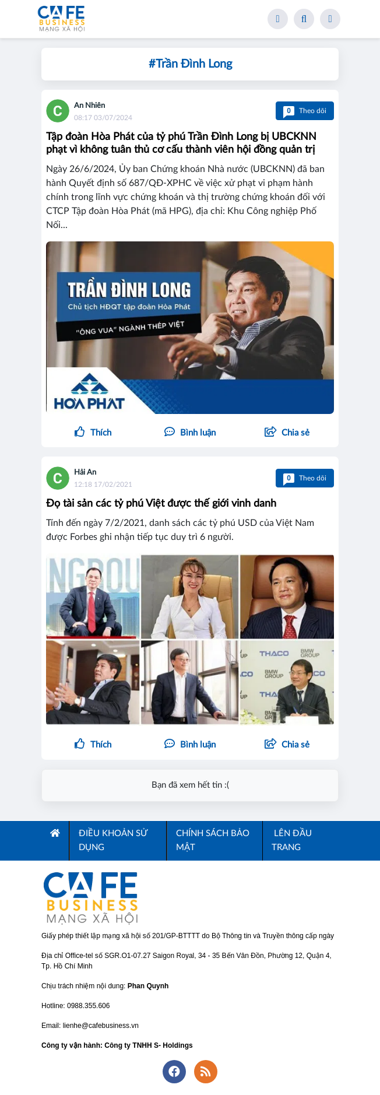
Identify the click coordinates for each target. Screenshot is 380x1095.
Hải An (85, 472)
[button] (287, 433)
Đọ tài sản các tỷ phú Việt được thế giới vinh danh (161, 504)
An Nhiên (89, 106)
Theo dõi (304, 110)
